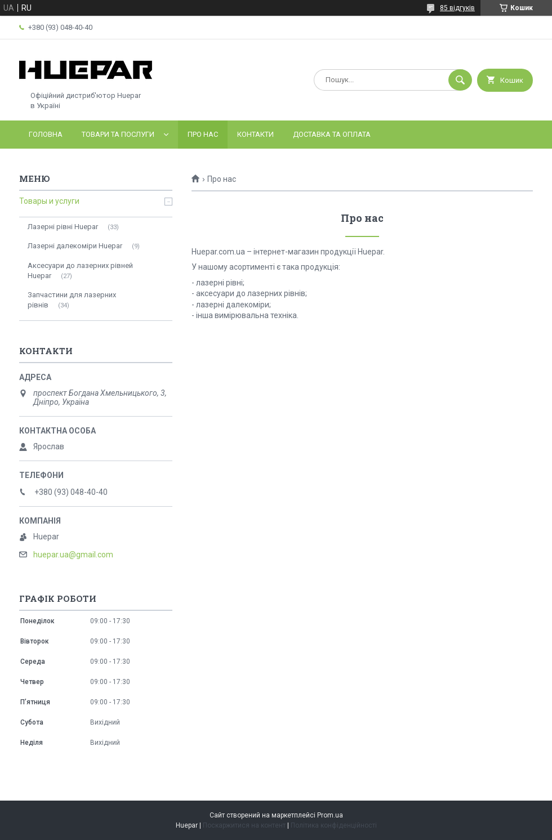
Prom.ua (330, 815)
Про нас (203, 134)
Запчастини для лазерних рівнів (72, 300)
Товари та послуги (118, 134)
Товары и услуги (49, 200)
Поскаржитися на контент (244, 825)
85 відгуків (457, 8)
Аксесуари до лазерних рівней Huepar (80, 270)
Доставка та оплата (332, 134)
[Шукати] (460, 80)
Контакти (255, 134)
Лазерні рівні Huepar (63, 226)
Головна (46, 134)
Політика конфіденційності (334, 825)
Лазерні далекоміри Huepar (75, 246)
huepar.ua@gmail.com (73, 554)
